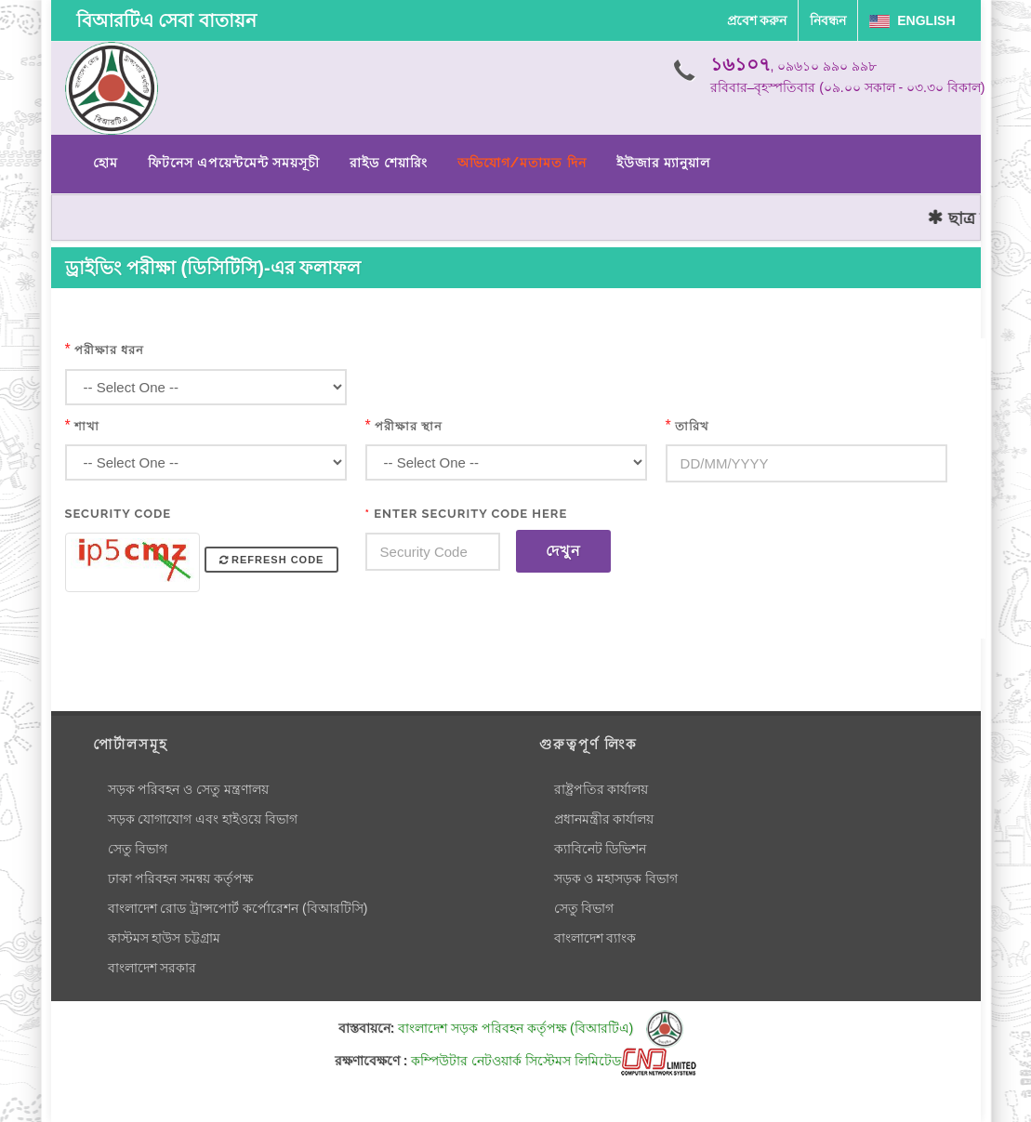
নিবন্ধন (828, 20)
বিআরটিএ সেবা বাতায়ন (166, 20)
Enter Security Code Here (466, 514)
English (912, 20)
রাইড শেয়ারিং (388, 162)
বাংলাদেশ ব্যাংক (595, 938)
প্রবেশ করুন (757, 20)
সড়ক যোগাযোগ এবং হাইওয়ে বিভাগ (203, 819)
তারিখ (692, 426)
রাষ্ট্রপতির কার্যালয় (601, 789)
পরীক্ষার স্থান (409, 426)
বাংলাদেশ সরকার (152, 967)
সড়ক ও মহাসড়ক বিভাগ (616, 878)
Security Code (118, 514)
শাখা (86, 426)
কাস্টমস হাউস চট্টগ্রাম (164, 938)
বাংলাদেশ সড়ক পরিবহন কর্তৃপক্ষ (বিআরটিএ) (540, 1028)
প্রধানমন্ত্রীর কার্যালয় (604, 819)
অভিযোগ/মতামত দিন (522, 162)
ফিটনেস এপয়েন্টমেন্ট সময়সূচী (234, 162)
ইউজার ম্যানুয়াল (663, 162)
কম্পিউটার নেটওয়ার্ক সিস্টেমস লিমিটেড (553, 1060)
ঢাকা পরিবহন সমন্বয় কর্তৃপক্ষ (181, 878)
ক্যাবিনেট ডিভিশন (600, 848)
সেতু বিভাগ (138, 848)
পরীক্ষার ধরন (109, 350)
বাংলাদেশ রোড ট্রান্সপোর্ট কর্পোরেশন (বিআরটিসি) (238, 908)
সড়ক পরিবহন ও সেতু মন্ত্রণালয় (189, 789)
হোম (105, 162)
